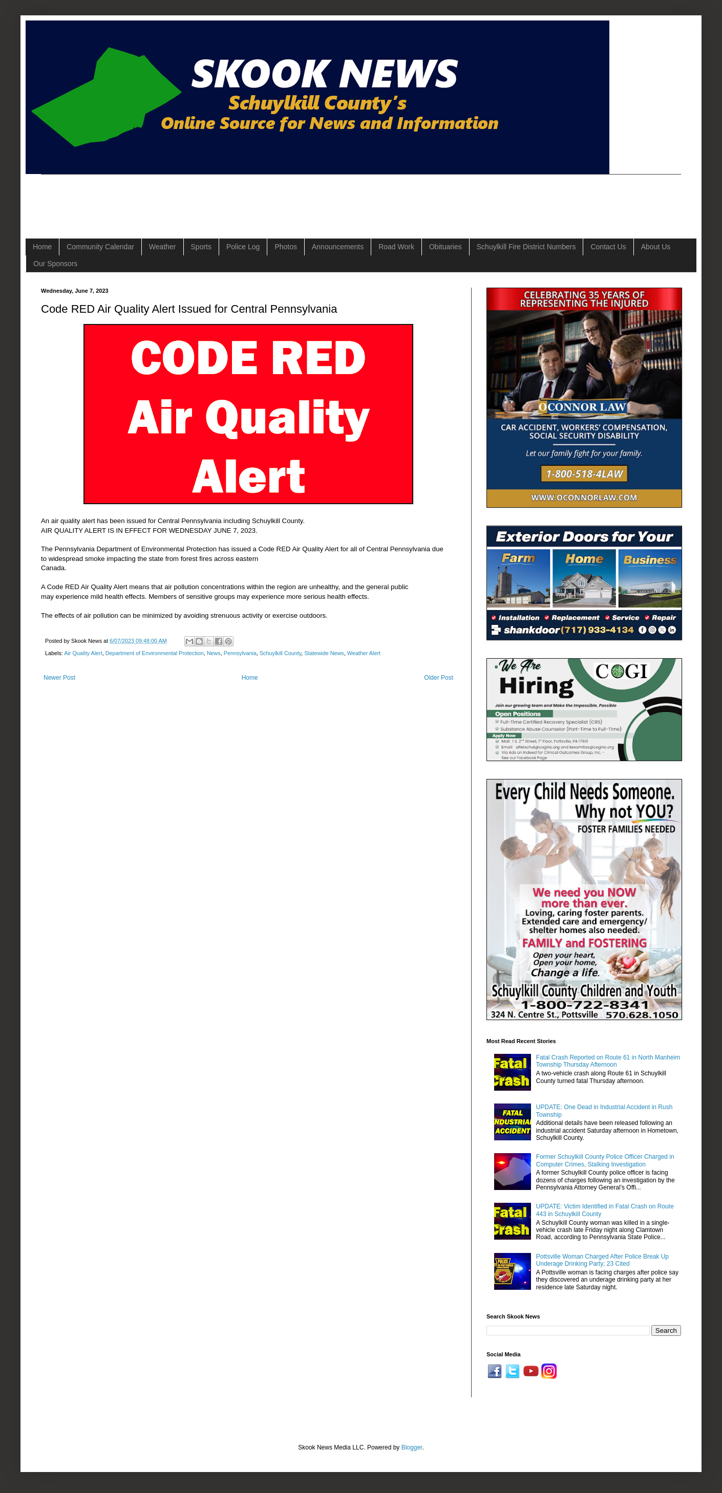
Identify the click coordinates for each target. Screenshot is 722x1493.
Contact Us (608, 247)
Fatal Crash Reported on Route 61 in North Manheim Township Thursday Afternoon (608, 1061)
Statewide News (324, 653)
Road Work (396, 247)
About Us (656, 247)
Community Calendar (100, 247)
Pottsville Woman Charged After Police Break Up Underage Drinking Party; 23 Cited (602, 1260)
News (214, 653)
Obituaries (445, 247)
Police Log (243, 247)
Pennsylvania (240, 653)
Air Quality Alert (83, 653)
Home (42, 247)
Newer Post (59, 677)
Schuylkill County (280, 653)
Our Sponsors (55, 263)
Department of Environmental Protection (154, 653)
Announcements (338, 247)
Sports (201, 247)
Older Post (438, 677)
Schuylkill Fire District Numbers (526, 247)
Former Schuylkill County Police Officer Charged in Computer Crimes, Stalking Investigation (605, 1160)
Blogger (411, 1447)
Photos (285, 247)
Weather (162, 247)
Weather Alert (363, 653)
